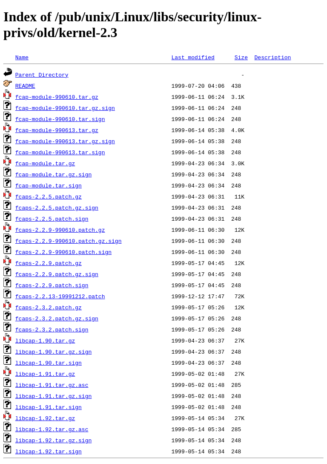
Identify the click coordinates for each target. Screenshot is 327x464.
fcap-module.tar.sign (48, 185)
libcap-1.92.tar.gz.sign (53, 440)
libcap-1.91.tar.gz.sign (53, 396)
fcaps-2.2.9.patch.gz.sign (56, 274)
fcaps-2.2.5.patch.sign (52, 218)
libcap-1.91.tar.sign (48, 407)
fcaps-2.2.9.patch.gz (48, 263)
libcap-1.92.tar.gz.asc (52, 429)
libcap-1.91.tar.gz (45, 374)
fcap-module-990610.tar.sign (60, 119)
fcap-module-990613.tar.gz (56, 130)
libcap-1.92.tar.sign (48, 451)
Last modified (192, 57)
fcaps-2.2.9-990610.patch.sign (63, 252)
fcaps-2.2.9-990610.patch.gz (60, 229)
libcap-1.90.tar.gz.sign (53, 351)
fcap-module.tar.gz (45, 163)
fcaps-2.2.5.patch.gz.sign (56, 207)
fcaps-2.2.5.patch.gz (48, 196)
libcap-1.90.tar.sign (48, 362)
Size (241, 57)
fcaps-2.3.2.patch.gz (48, 307)
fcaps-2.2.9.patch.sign (52, 285)
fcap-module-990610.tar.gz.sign (65, 108)
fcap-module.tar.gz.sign (53, 174)
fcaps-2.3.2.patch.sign (52, 329)
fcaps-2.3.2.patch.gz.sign (56, 318)
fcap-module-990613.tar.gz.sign (65, 141)
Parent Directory (42, 74)
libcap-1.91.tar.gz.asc (52, 385)
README (25, 85)
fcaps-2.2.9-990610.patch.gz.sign (68, 241)
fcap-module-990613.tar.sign (60, 152)
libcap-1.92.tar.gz (45, 418)
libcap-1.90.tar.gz (45, 340)
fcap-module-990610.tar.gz (56, 97)
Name (22, 57)
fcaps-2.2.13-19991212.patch (60, 296)
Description (272, 57)
